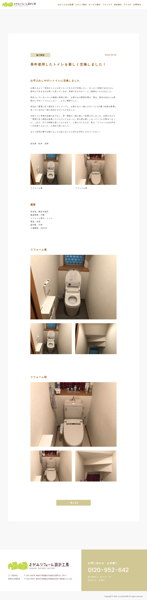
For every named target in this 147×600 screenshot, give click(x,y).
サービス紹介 (95, 5)
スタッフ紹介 (81, 5)
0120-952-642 (108, 570)
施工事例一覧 (87, 28)
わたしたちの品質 (66, 5)
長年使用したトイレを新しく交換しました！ (119, 28)
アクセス (128, 5)
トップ (72, 28)
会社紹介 (118, 5)
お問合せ (137, 5)
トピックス (107, 5)
